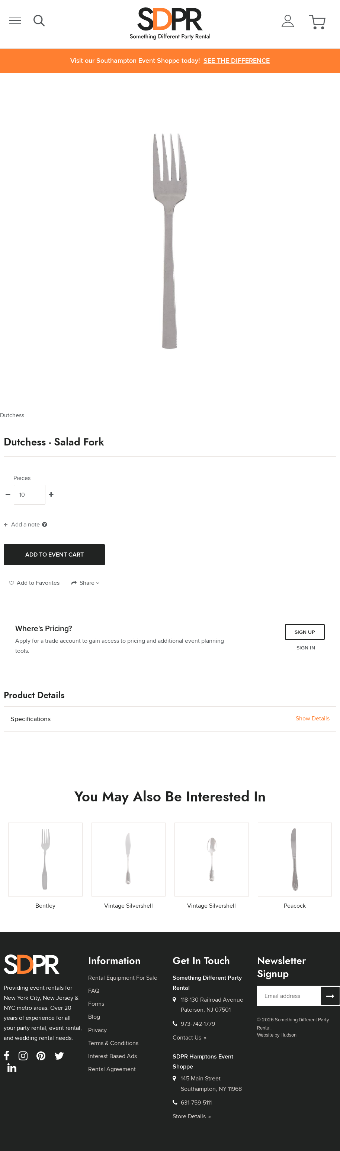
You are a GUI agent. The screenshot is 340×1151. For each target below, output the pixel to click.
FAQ (93, 990)
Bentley (45, 905)
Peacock (295, 905)
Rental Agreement (112, 1069)
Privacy (97, 1030)
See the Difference (236, 60)
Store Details (192, 1116)
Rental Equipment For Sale (122, 977)
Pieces (22, 478)
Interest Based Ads (112, 1056)
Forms (96, 1003)
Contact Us (189, 1037)
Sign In (305, 647)
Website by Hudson (276, 1034)
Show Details (313, 719)
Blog (94, 1016)
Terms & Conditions (113, 1043)
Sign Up (305, 632)
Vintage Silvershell (128, 905)
